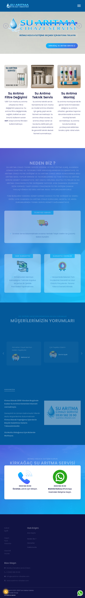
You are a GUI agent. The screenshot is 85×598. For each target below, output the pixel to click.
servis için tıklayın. (25, 489)
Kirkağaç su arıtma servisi (62, 46)
